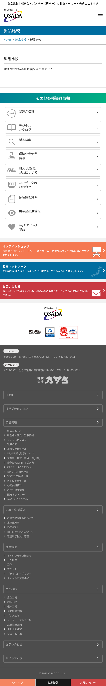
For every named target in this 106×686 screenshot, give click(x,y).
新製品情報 (26, 111)
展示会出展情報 (30, 211)
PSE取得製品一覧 (16, 481)
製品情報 (20, 39)
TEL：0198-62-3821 (68, 370)
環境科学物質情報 (17, 449)
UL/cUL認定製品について (28, 170)
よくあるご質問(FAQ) (18, 578)
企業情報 (11, 547)
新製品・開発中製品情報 (20, 435)
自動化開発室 (14, 629)
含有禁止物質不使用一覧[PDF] (23, 458)
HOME (7, 39)
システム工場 (14, 633)
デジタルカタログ (25, 127)
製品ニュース (14, 430)
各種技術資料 (28, 197)
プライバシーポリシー (19, 573)
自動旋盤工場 (14, 611)
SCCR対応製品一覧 (17, 476)
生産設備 (11, 589)
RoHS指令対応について (20, 531)
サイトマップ (14, 658)
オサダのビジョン (17, 408)
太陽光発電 (13, 522)
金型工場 (12, 597)
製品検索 (25, 139)
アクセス (12, 569)
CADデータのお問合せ (28, 184)
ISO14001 (12, 527)
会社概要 (12, 560)
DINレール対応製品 (17, 471)
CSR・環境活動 (15, 510)
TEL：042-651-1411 (63, 356)
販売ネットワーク (17, 494)
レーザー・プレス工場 (19, 620)
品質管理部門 (14, 624)
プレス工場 (13, 615)
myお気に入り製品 (29, 227)
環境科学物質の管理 (18, 536)
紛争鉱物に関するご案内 (20, 462)
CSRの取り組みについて (20, 518)
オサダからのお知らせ (19, 555)
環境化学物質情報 (28, 155)
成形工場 (12, 602)
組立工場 (12, 606)
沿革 (9, 564)
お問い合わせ (14, 644)
